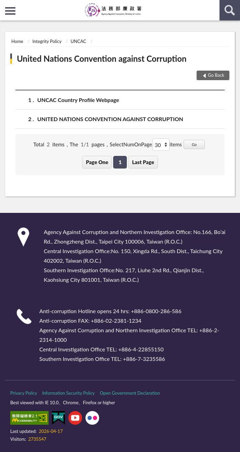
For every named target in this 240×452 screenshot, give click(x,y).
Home (17, 41)
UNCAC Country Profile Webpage (78, 100)
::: (5, 5)
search (229, 10)
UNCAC (78, 41)
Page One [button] (97, 162)
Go (194, 144)
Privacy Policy (23, 393)
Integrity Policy (47, 41)
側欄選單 (10, 11)
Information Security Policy (68, 393)
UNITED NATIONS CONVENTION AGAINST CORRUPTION (110, 119)
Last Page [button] (143, 162)
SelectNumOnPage (131, 144)
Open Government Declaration (130, 393)
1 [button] (120, 162)
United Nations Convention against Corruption (101, 58)
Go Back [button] (216, 75)
